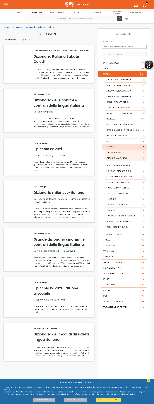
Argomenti (30, 27)
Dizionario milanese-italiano (59, 192)
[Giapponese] (126, 124)
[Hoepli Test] (124, 257)
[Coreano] (126, 107)
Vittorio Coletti (61, 50)
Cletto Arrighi (40, 186)
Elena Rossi (55, 328)
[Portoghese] (126, 177)
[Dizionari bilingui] (126, 152)
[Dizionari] (124, 74)
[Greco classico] (126, 130)
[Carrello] (144, 5)
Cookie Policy (129, 394)
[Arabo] (126, 85)
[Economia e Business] (124, 234)
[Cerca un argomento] (124, 54)
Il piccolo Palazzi (48, 149)
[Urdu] (126, 227)
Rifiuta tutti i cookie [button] (75, 399)
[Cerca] (119, 18)
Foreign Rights (136, 13)
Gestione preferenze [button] (44, 399)
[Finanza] (124, 240)
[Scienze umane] (124, 285)
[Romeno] (126, 182)
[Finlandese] (126, 113)
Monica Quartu (41, 328)
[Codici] (124, 68)
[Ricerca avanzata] (126, 18)
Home (17, 13)
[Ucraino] (126, 221)
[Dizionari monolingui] (126, 158)
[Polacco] (126, 171)
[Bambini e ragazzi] (124, 63)
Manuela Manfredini (79, 50)
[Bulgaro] (126, 96)
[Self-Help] (124, 290)
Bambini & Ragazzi (57, 13)
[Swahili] (126, 204)
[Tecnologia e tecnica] (124, 301)
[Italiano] (126, 147)
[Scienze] (124, 279)
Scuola (77, 13)
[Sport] (124, 296)
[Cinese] (126, 102)
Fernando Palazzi (42, 143)
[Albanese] (126, 80)
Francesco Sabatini (43, 50)
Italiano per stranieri (117, 12)
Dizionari (41, 27)
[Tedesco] (126, 210)
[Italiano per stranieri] (124, 262)
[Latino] (126, 165)
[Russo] (126, 188)
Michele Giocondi (42, 94)
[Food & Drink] (124, 245)
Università (96, 13)
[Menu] (6, 5)
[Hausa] (126, 135)
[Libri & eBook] (77, 4)
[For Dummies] (124, 251)
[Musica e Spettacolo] (124, 273)
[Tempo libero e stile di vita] (124, 307)
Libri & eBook (37, 13)
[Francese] (126, 119)
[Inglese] (126, 141)
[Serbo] (126, 193)
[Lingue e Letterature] (124, 268)
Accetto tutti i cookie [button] (108, 399)
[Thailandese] (126, 216)
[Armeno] (126, 91)
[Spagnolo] (126, 199)
